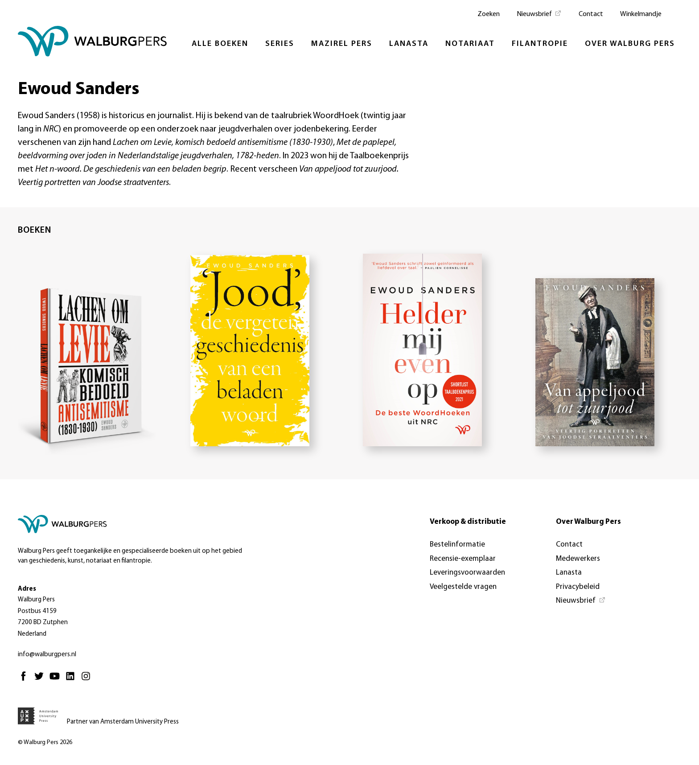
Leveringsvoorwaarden (467, 572)
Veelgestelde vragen (463, 587)
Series (279, 44)
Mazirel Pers (341, 44)
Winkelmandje (641, 14)
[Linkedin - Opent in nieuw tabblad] (72, 680)
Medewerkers (578, 559)
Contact (591, 14)
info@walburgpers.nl (47, 654)
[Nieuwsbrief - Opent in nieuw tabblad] (539, 13)
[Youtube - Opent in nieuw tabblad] (57, 680)
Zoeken (488, 14)
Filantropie (540, 44)
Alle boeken (220, 44)
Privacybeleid (578, 587)
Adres (27, 589)
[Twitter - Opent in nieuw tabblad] (41, 680)
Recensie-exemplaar (463, 559)
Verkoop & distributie (468, 522)
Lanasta (408, 44)
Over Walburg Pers (630, 44)
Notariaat (470, 44)
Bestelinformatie (457, 544)
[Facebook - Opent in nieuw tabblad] (25, 680)
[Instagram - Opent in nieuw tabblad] (88, 680)
